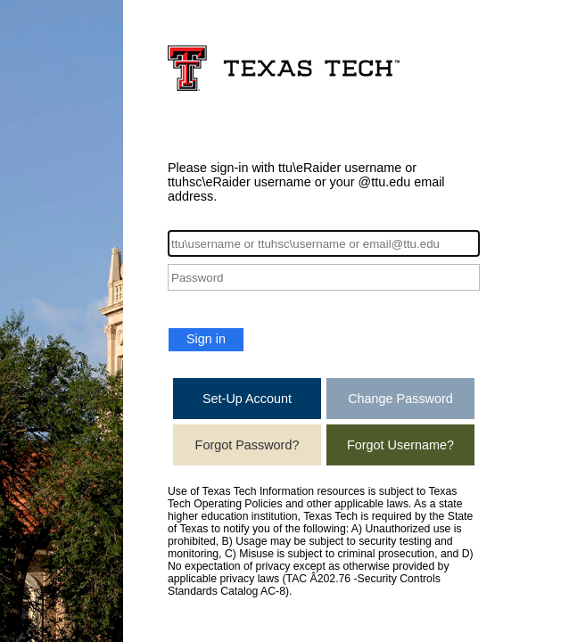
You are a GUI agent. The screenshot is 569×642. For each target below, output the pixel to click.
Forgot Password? (247, 445)
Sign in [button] (206, 339)
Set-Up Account (247, 398)
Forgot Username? (400, 445)
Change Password (400, 398)
